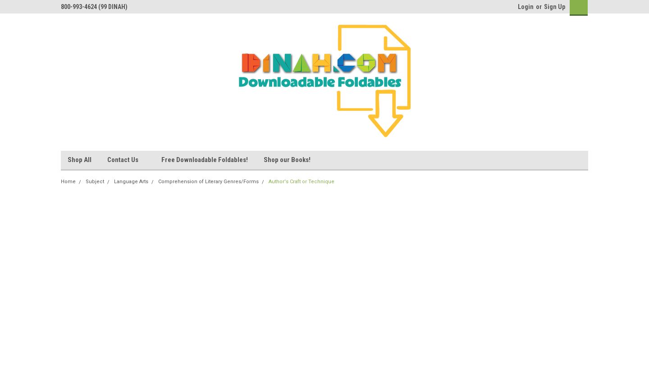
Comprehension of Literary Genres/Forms (208, 182)
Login (526, 6)
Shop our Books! (287, 160)
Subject (95, 182)
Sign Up (554, 6)
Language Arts (131, 182)
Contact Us (126, 160)
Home (68, 182)
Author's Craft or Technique (301, 182)
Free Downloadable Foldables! (204, 160)
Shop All (79, 160)
